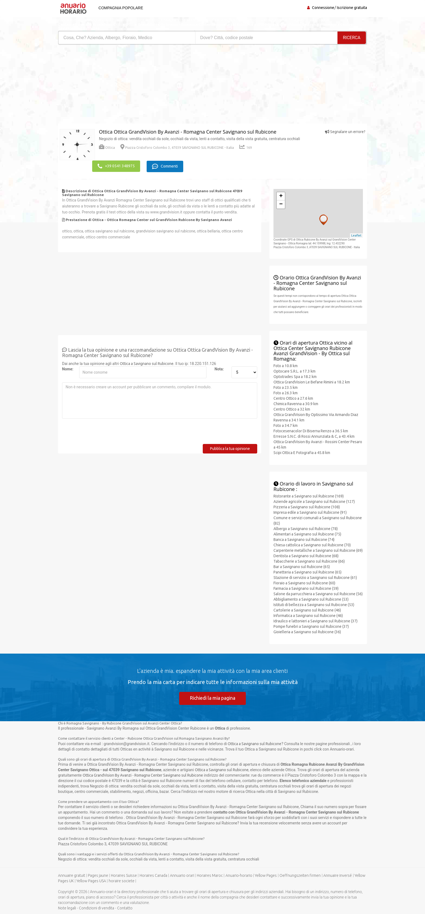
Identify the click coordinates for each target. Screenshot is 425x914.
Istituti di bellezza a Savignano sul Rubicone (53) (313, 604)
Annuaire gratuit (71, 875)
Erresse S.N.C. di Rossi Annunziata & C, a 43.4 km (314, 436)
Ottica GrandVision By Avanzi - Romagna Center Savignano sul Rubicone (143, 775)
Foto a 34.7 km (285, 425)
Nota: (219, 368)
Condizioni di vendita (96, 908)
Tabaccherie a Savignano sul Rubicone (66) (309, 561)
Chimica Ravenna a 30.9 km (295, 403)
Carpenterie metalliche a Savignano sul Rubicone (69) (318, 550)
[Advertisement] (133, 86)
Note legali (67, 908)
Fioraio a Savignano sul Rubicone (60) (304, 582)
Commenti (166, 166)
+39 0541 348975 (116, 166)
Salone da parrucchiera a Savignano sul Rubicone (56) (318, 593)
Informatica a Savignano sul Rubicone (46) (308, 615)
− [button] (281, 204)
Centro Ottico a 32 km (291, 408)
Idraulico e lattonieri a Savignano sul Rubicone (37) (315, 620)
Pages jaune (98, 875)
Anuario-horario (239, 875)
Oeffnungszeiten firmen (300, 875)
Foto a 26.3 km (285, 392)
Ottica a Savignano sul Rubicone (146, 363)
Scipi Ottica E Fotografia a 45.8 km (301, 452)
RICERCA (351, 37)
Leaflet (356, 235)
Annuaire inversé (337, 875)
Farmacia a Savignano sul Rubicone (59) (306, 588)
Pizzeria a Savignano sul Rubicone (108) (306, 506)
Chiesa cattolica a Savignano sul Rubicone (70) (312, 544)
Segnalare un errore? (345, 132)
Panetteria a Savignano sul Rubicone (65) (307, 571)
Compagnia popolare (120, 8)
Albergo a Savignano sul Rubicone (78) (305, 528)
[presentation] (103, 432)
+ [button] (281, 196)
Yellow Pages (266, 875)
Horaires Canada (153, 875)
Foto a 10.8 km (285, 365)
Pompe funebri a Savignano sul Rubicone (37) (311, 626)
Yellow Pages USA (91, 881)
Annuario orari (182, 875)
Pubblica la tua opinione (230, 448)
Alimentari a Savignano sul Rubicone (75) (307, 533)
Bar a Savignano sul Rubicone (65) (301, 566)
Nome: (67, 368)
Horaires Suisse (124, 875)
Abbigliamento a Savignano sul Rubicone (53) (311, 599)
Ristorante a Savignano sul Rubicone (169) (308, 495)
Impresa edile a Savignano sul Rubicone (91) (310, 512)
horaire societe (121, 881)
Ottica (107, 147)
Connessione (323, 7)
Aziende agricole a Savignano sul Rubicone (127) (314, 501)
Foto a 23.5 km (285, 387)
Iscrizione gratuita (352, 7)
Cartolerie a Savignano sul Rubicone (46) (307, 609)
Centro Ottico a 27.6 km (293, 398)
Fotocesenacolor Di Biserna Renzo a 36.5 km (310, 430)
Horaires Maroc (210, 875)
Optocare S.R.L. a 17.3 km (294, 370)
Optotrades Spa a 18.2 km (295, 376)
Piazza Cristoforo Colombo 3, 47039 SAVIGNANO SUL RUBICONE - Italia (177, 147)
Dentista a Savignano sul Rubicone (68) (306, 555)
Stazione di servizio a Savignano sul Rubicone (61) (315, 577)
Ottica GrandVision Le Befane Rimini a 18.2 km (311, 381)
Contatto (125, 908)
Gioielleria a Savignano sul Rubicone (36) (307, 631)
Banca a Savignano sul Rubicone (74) (303, 539)
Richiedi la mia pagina (212, 697)
